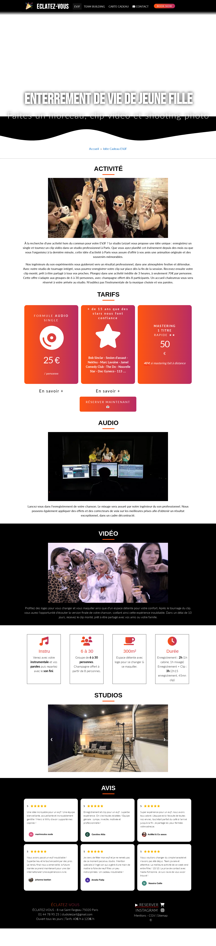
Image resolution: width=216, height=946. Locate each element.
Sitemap (162, 931)
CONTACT (140, 6)
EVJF (77, 6)
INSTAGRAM (151, 925)
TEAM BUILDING (94, 6)
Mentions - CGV (144, 931)
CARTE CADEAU (119, 6)
